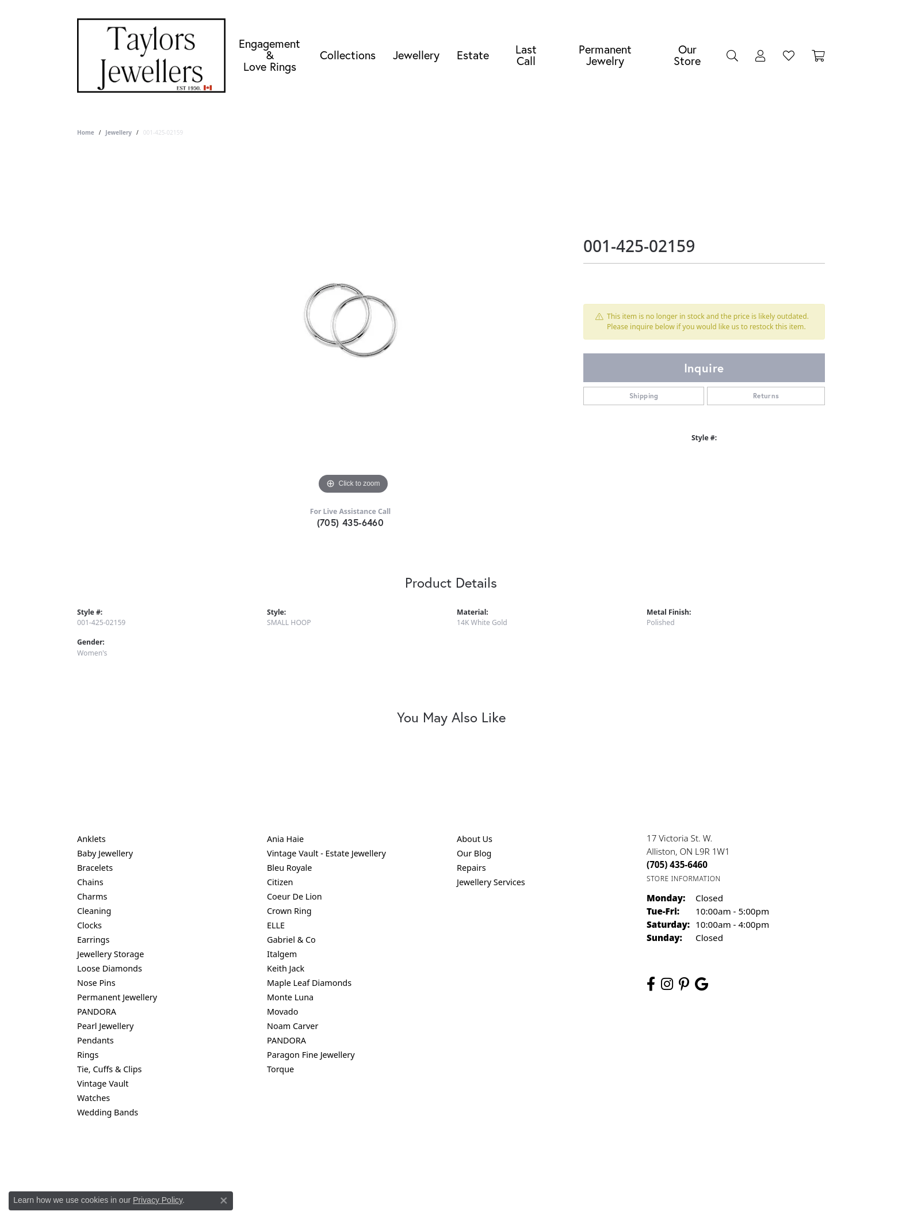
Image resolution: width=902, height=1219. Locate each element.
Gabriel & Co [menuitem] (291, 939)
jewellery (118, 132)
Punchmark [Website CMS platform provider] (472, 1196)
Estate (473, 55)
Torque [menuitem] (280, 1069)
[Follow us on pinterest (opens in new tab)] (684, 984)
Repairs (471, 867)
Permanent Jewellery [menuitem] (117, 997)
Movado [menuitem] (282, 1011)
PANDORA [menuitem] (96, 1011)
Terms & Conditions (463, 1159)
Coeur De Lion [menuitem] (294, 896)
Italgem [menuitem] (282, 953)
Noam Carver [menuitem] (292, 1025)
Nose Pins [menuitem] (96, 982)
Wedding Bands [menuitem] (107, 1112)
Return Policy (337, 1159)
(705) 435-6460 (350, 522)
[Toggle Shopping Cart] (818, 55)
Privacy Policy (394, 1159)
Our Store (687, 54)
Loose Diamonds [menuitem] (109, 968)
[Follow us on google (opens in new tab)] (701, 984)
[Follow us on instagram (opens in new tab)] (667, 984)
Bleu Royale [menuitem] (289, 867)
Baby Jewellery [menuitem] (105, 853)
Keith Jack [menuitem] (285, 968)
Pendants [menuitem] (95, 1040)
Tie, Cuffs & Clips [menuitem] (109, 1069)
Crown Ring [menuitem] (289, 910)
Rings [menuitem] (87, 1054)
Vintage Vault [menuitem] (102, 1083)
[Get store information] (684, 878)
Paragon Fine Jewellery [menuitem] (311, 1054)
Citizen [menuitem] (280, 882)
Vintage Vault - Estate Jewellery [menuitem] (326, 853)
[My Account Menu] (760, 55)
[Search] (732, 55)
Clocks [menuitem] (89, 925)
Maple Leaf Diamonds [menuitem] (309, 982)
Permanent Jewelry (605, 54)
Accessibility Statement (547, 1159)
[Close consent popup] (223, 1200)
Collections (348, 55)
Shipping (644, 395)
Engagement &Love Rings (269, 55)
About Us (474, 838)
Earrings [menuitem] (93, 939)
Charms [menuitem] (92, 896)
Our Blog (474, 853)
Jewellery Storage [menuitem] (110, 953)
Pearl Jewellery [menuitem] (105, 1025)
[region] (353, 324)
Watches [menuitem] (93, 1097)
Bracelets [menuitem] (95, 867)
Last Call (526, 54)
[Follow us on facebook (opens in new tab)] (651, 984)
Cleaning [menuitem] (94, 910)
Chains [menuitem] (90, 882)
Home (85, 132)
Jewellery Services (491, 882)
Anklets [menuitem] (91, 838)
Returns (766, 395)
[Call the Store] (677, 864)
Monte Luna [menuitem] (290, 997)
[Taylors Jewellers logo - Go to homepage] (154, 55)
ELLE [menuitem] (276, 925)
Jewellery (416, 55)
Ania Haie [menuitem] (285, 838)
